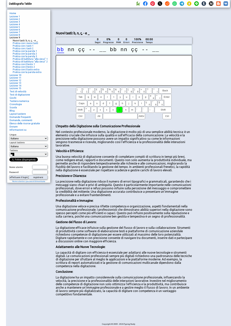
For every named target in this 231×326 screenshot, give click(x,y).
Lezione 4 (15, 24)
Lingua (13, 134)
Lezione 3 (15, 21)
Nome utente (16, 167)
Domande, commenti (21, 120)
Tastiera (14, 150)
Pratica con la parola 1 (25, 51)
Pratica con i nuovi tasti (25, 43)
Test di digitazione (20, 94)
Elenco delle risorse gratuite (25, 123)
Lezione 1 (15, 16)
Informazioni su (18, 129)
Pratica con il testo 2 (24, 66)
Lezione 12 (15, 80)
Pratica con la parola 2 (25, 53)
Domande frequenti (20, 117)
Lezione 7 (15, 32)
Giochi (13, 97)
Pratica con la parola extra (27, 72)
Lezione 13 (15, 83)
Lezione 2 (15, 19)
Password (14, 172)
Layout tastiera (17, 142)
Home (13, 13)
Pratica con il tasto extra (26, 69)
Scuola (13, 107)
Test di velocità (18, 91)
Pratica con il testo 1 (24, 64)
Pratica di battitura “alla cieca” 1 (30, 59)
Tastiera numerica (19, 101)
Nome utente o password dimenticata (28, 181)
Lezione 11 (15, 77)
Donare (14, 126)
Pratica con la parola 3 (25, 56)
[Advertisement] (124, 19)
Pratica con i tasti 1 (23, 45)
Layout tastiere (18, 113)
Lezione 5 (15, 27)
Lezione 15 (15, 88)
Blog (12, 110)
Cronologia (16, 104)
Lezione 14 (15, 85)
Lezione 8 (15, 34)
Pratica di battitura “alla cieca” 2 (30, 61)
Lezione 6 (15, 29)
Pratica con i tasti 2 (23, 48)
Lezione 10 (15, 75)
